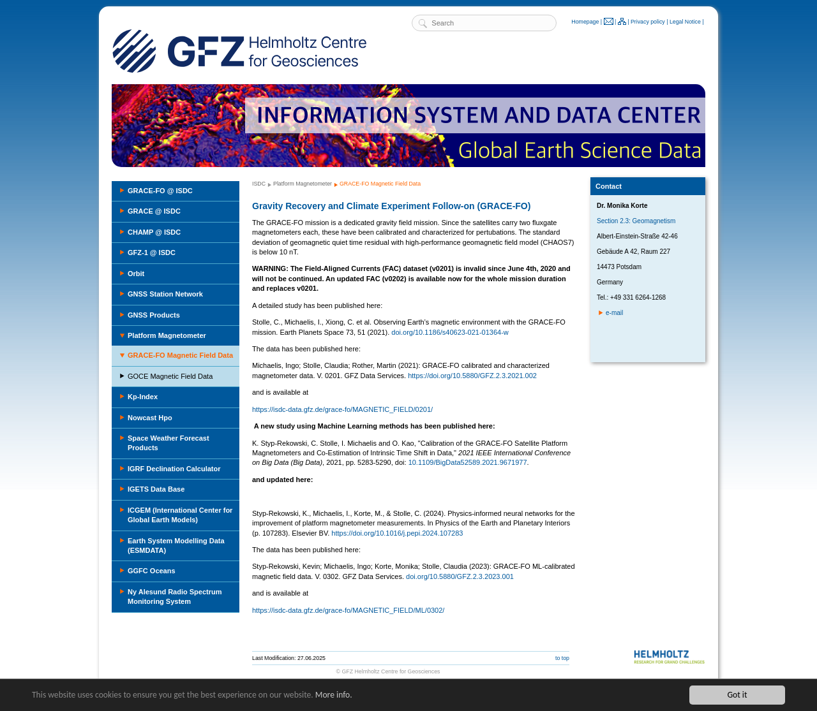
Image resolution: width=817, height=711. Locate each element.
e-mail (614, 312)
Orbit (136, 273)
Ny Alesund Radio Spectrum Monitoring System (175, 596)
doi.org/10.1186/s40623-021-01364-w (449, 332)
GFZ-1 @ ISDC (152, 252)
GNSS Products (154, 315)
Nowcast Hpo (150, 417)
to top (562, 658)
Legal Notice (685, 21)
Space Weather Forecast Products (168, 442)
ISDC (259, 183)
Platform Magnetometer (167, 335)
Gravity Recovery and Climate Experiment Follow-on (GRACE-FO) (391, 206)
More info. (333, 694)
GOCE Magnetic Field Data (170, 376)
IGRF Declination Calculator (174, 469)
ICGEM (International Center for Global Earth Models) (180, 515)
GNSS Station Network (165, 294)
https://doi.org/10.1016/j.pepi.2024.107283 (397, 533)
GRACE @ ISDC (154, 211)
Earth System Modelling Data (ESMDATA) (176, 545)
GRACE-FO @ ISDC (160, 190)
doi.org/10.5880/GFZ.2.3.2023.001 (460, 576)
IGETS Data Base (156, 489)
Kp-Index (143, 396)
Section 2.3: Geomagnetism (636, 220)
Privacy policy (648, 21)
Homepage (585, 21)
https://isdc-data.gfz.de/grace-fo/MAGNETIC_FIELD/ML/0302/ (348, 610)
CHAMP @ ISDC (154, 232)
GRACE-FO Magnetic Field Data (180, 355)
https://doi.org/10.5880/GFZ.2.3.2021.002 (472, 375)
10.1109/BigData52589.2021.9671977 (467, 462)
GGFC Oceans (152, 571)
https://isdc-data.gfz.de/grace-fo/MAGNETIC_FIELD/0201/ (342, 409)
